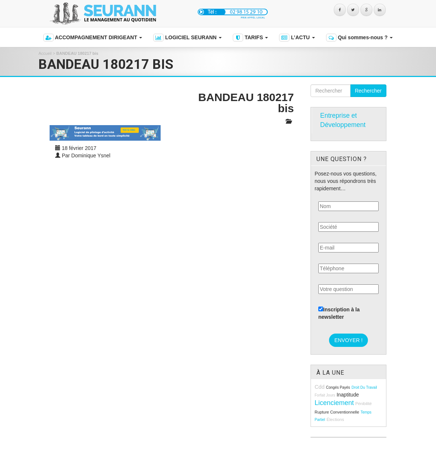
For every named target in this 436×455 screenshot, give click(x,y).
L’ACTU (297, 37)
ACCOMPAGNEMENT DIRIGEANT (92, 37)
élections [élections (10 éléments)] (335, 419)
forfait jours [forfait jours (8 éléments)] (325, 395)
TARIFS (250, 37)
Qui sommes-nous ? (359, 37)
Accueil (44, 53)
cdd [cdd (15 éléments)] (320, 387)
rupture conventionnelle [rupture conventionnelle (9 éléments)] (337, 412)
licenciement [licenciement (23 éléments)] (334, 403)
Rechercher (368, 91)
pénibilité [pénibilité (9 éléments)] (363, 403)
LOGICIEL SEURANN (187, 37)
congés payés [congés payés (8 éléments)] (338, 387)
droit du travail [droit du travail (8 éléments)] (364, 387)
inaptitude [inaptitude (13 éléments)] (347, 395)
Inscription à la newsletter (339, 313)
